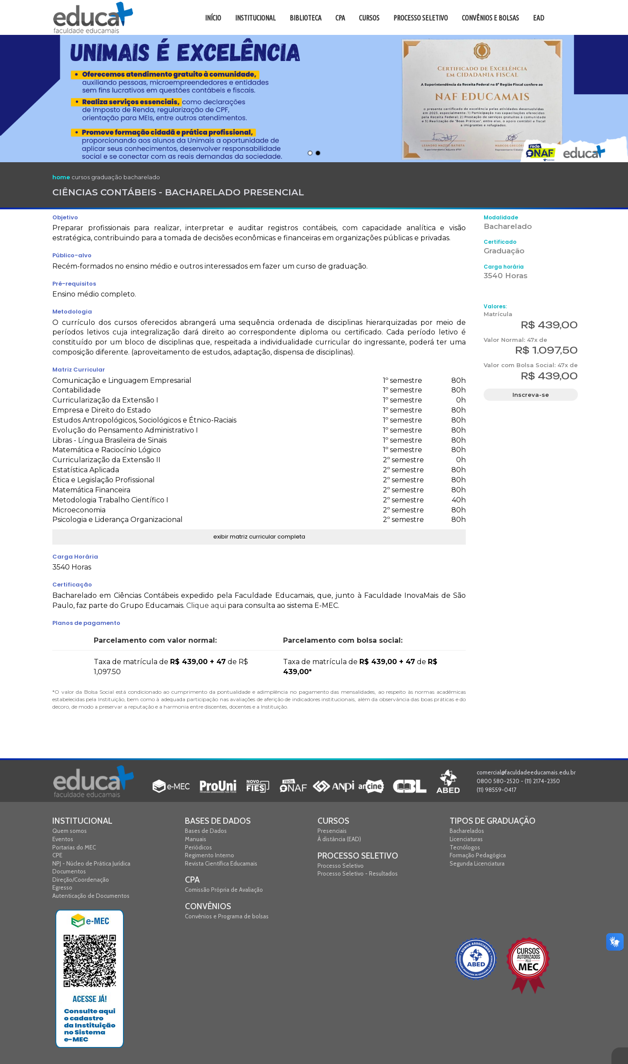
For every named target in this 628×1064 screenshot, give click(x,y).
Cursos (333, 821)
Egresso (62, 887)
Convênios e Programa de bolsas (227, 916)
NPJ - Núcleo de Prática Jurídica (91, 863)
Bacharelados (467, 830)
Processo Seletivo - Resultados (357, 873)
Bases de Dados (218, 821)
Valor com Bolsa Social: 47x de (531, 364)
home (61, 177)
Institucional (82, 821)
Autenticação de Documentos (91, 895)
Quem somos (69, 830)
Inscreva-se (530, 394)
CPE (57, 855)
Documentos (69, 871)
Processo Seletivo (357, 856)
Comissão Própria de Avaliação (224, 889)
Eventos (62, 839)
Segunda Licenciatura (477, 863)
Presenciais (332, 830)
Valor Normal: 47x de (515, 339)
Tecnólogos (465, 847)
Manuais (195, 839)
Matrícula (498, 313)
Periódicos (198, 847)
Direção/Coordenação (80, 879)
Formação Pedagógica (478, 855)
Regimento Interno (209, 855)
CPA (192, 880)
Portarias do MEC (74, 847)
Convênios (208, 906)
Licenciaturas (466, 839)
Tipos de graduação (493, 821)
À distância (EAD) (339, 839)
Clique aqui (206, 605)
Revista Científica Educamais (221, 863)
